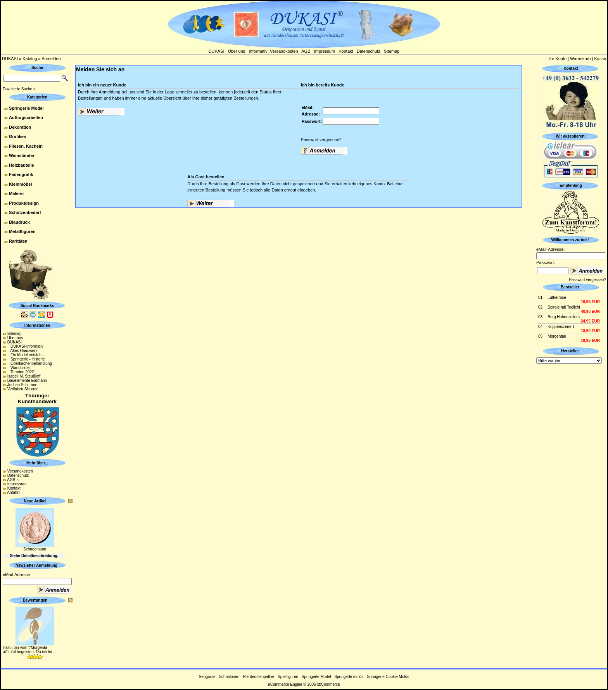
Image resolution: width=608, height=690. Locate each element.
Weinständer (22, 155)
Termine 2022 (20, 372)
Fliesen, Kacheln (26, 146)
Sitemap (391, 51)
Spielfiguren (288, 676)
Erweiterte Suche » (19, 89)
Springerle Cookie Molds (388, 676)
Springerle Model (26, 108)
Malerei (16, 193)
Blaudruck (19, 222)
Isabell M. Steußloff (23, 376)
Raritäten (18, 241)
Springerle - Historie (26, 359)
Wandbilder (18, 368)
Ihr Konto (558, 58)
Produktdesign (24, 203)
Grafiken (17, 136)
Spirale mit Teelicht (564, 307)
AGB (305, 51)
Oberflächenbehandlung (29, 363)
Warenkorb (580, 58)
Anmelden (51, 58)
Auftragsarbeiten (26, 117)
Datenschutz (368, 51)
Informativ (258, 51)
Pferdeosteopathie (258, 676)
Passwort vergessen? (321, 139)
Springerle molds (348, 676)
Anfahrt (13, 492)
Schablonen (229, 676)
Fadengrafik (21, 174)
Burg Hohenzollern (564, 317)
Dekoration (20, 127)
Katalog (29, 58)
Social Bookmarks (37, 306)
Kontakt (346, 51)
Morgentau (557, 336)
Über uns (236, 51)
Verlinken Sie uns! (22, 389)
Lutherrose (557, 297)
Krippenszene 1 (561, 326)
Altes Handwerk (22, 350)
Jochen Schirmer (21, 385)
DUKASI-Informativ (25, 346)
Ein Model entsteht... (26, 355)
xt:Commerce (328, 684)
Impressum (324, 51)
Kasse (600, 58)
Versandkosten (284, 51)
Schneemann (34, 549)
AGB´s (12, 480)
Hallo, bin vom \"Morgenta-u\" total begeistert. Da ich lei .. (29, 649)
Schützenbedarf (25, 212)
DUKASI (217, 51)
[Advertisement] (571, 481)
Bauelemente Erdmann (27, 380)
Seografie (207, 676)
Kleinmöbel (20, 184)
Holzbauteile (21, 165)
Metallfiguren (22, 231)
